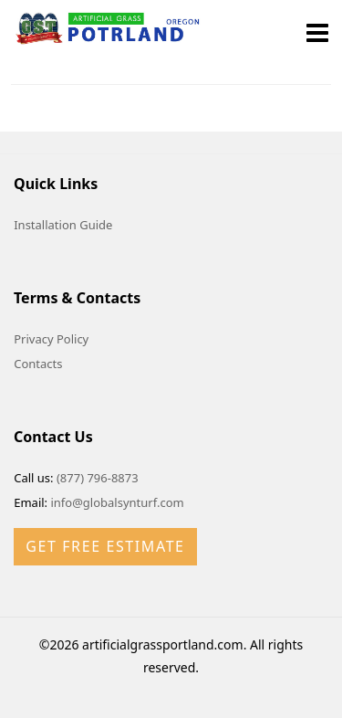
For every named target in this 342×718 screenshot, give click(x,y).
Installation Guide (63, 224)
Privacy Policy (51, 339)
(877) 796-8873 (98, 478)
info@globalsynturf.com (116, 502)
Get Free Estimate (105, 546)
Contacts (38, 363)
